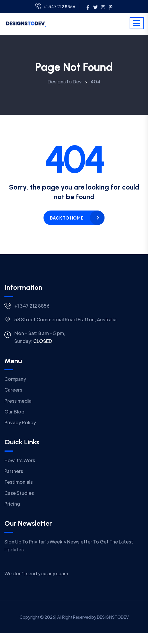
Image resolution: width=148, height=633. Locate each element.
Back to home (66, 217)
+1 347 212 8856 (55, 6)
